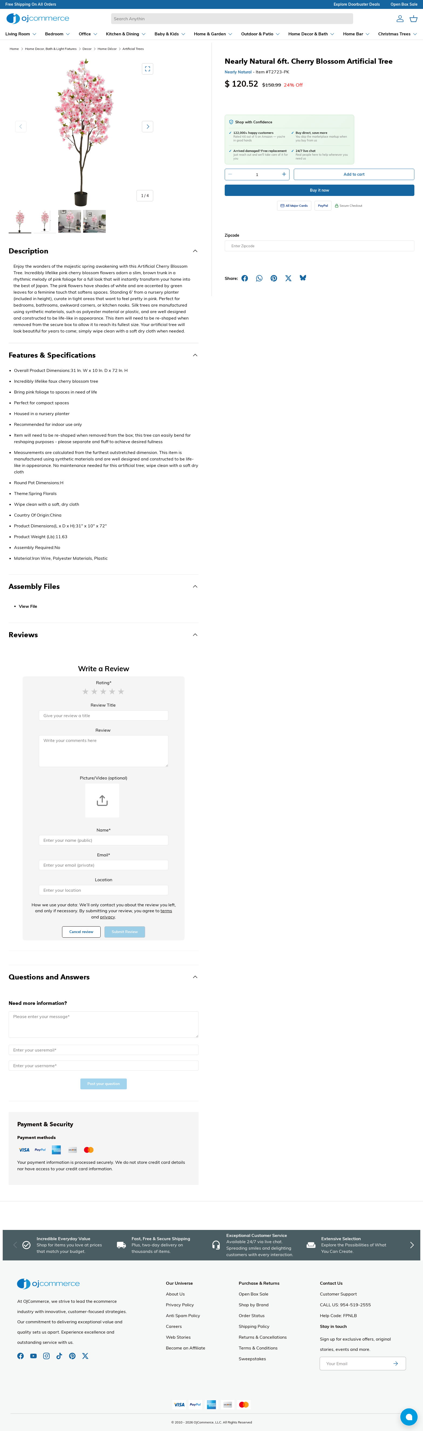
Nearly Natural (238, 72)
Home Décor (107, 49)
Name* (104, 830)
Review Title (103, 705)
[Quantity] (257, 174)
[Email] (103, 865)
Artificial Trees (133, 49)
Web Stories (178, 1337)
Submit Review (125, 931)
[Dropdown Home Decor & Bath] (311, 34)
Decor (87, 49)
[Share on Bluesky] (303, 278)
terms (166, 910)
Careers (174, 1326)
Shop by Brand (254, 1304)
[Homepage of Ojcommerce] (37, 18)
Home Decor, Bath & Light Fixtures (51, 49)
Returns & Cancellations (263, 1337)
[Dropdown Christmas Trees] (398, 34)
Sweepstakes (252, 1358)
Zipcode (232, 235)
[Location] (103, 890)
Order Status (252, 1315)
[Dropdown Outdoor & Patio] (260, 34)
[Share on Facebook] (245, 278)
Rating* (103, 682)
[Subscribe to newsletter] (395, 1363)
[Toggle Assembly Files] (104, 586)
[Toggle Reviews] (104, 635)
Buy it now (319, 190)
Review (103, 730)
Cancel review (81, 931)
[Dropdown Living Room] (21, 34)
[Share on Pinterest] (274, 278)
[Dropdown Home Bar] (356, 34)
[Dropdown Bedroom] (57, 34)
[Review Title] (103, 715)
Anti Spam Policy (183, 1315)
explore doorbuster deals (357, 4)
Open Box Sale (253, 1294)
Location (103, 879)
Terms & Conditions (258, 1348)
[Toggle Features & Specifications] (104, 355)
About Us (175, 1294)
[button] (85, 691)
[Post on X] (288, 278)
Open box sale (404, 4)
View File (28, 606)
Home (14, 49)
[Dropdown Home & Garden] (213, 34)
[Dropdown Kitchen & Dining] (126, 34)
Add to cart (354, 174)
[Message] (104, 1024)
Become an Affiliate (185, 1348)
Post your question (103, 1083)
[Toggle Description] (104, 251)
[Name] (103, 840)
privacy (107, 917)
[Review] (103, 751)
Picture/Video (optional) (103, 778)
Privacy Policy (180, 1304)
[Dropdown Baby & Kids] (170, 34)
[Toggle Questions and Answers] (104, 977)
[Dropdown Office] (88, 34)
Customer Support (338, 1294)
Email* (103, 854)
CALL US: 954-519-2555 (345, 1304)
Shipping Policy (254, 1326)
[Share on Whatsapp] (259, 278)
